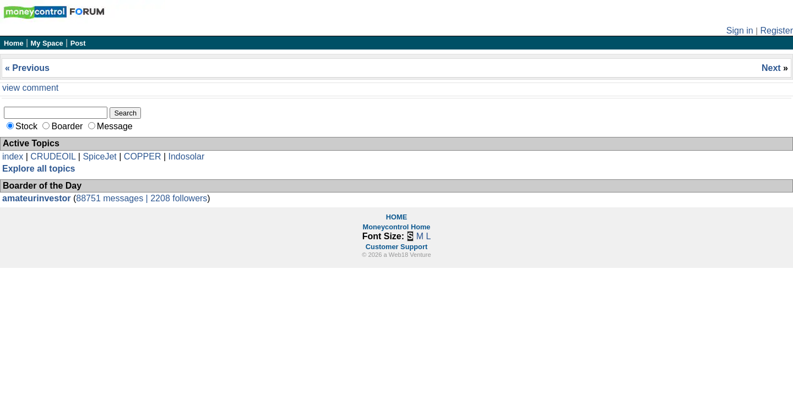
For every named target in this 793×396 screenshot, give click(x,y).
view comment (30, 87)
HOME (396, 217)
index (12, 156)
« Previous (27, 68)
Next (772, 68)
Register (776, 30)
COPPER (142, 156)
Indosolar (186, 156)
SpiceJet (99, 156)
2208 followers (178, 198)
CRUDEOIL (52, 156)
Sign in (739, 30)
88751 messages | (113, 198)
